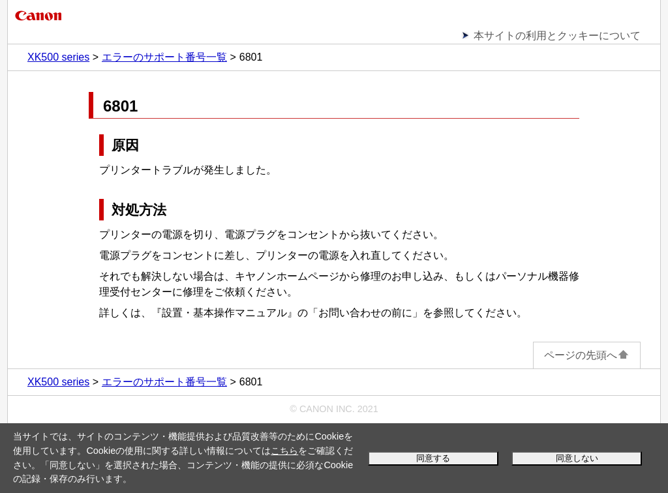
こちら (284, 450)
